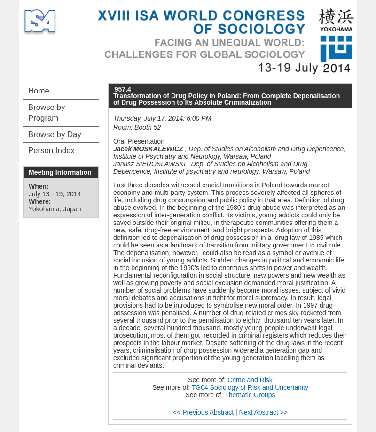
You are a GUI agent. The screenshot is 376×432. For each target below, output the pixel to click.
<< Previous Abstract (203, 412)
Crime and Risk (250, 380)
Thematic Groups (250, 395)
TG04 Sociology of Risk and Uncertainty (250, 387)
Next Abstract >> (263, 412)
